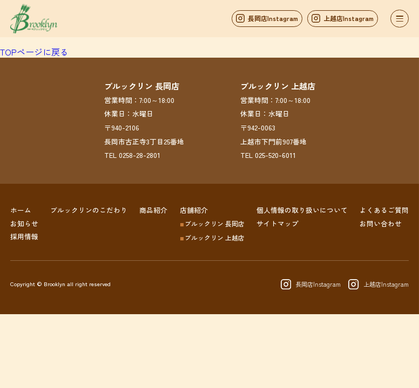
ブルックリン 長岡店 (212, 222)
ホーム (20, 210)
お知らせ (24, 223)
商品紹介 (153, 210)
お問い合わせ (381, 223)
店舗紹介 (194, 210)
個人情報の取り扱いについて (302, 210)
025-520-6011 (275, 158)
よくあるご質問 (384, 210)
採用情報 (24, 236)
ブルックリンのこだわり (88, 210)
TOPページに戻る (34, 51)
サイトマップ (277, 223)
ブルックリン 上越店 (212, 237)
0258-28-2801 (139, 158)
